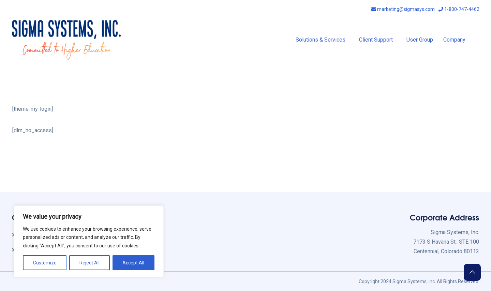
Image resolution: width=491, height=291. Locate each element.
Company (454, 39)
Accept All (133, 262)
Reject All (89, 262)
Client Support (376, 39)
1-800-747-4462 (458, 9)
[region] (89, 241)
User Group (419, 39)
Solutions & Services (320, 39)
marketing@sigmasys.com (403, 9)
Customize (45, 262)
